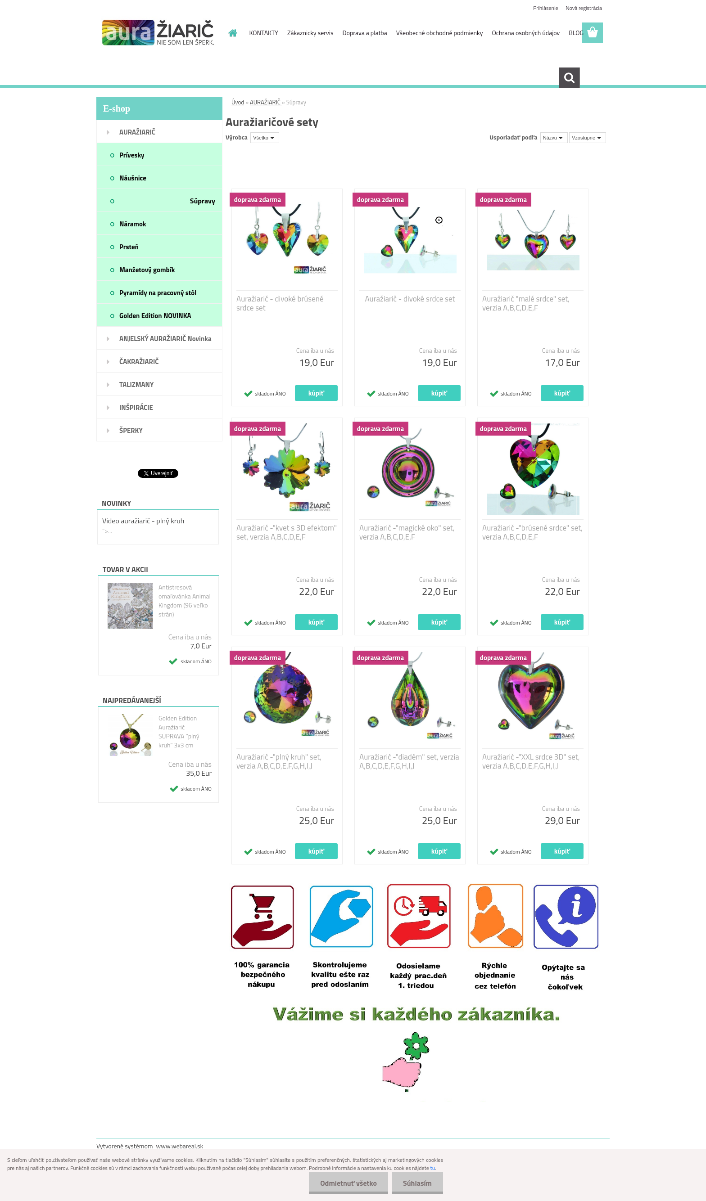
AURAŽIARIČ (266, 102)
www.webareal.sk (180, 1146)
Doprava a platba (364, 32)
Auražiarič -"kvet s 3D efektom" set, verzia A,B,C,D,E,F (286, 532)
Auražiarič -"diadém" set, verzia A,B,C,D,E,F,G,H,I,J (409, 761)
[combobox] (554, 137)
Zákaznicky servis (310, 32)
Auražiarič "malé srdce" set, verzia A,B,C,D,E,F (526, 303)
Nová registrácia (584, 8)
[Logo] (158, 33)
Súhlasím (417, 1183)
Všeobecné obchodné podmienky (439, 32)
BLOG (576, 32)
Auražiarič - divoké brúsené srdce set (280, 303)
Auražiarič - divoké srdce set (410, 298)
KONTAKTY (263, 32)
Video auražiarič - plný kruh (143, 520)
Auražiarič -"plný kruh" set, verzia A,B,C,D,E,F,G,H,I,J (278, 761)
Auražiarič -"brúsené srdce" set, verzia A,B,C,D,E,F (532, 532)
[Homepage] (232, 32)
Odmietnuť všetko (348, 1183)
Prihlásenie (545, 8)
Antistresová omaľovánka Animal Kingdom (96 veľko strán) (184, 601)
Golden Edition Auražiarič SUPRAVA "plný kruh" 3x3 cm (178, 732)
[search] (569, 77)
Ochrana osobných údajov (526, 32)
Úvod (237, 102)
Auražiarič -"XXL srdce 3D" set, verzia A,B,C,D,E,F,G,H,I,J (531, 761)
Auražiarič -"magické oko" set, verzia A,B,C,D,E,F (407, 532)
